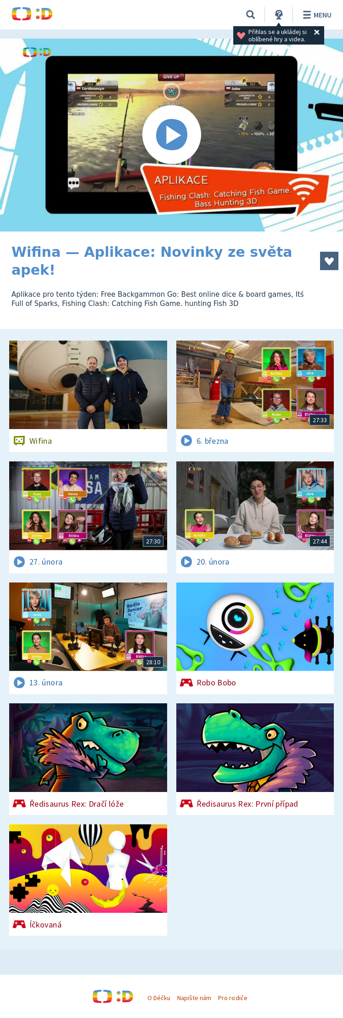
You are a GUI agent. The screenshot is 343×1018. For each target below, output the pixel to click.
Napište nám (194, 998)
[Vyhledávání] (250, 14)
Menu (316, 15)
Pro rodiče (232, 998)
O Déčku (158, 998)
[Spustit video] (171, 135)
